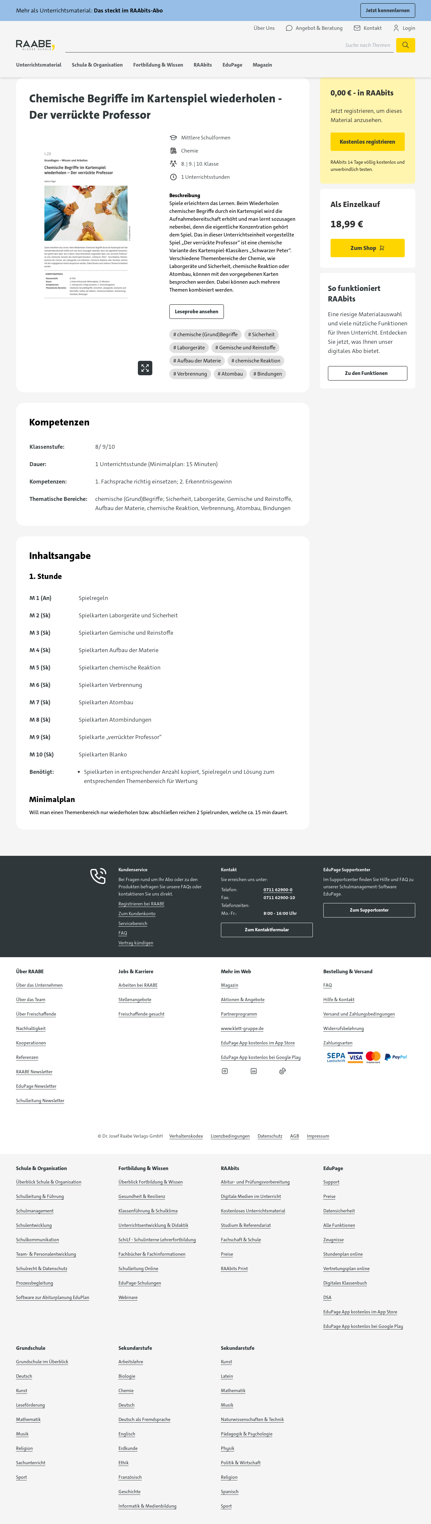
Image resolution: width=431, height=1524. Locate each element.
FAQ (123, 933)
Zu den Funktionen (366, 373)
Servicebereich (133, 923)
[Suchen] (405, 45)
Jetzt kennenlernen (388, 10)
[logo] (35, 45)
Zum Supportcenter (369, 910)
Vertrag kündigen (136, 943)
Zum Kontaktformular (267, 930)
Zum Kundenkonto (137, 913)
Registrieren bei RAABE (141, 904)
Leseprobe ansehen (196, 311)
